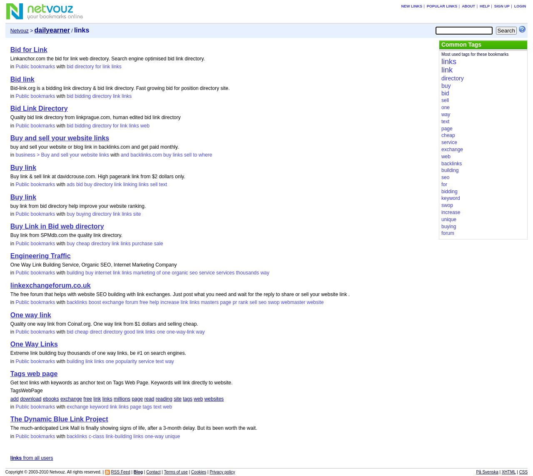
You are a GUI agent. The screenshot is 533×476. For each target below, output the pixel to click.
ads (71, 184)
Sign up (502, 6)
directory (84, 67)
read (149, 399)
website (315, 302)
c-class (96, 436)
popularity (126, 361)
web (144, 126)
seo (193, 273)
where (205, 155)
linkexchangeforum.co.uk (50, 285)
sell (188, 155)
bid (70, 67)
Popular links (442, 6)
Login (520, 6)
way (264, 273)
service (207, 273)
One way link (30, 315)
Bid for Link (28, 49)
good (129, 332)
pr (235, 302)
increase (169, 302)
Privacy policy (222, 472)
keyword (99, 407)
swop (273, 302)
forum (131, 302)
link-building (119, 436)
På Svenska (487, 472)
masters (210, 302)
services (225, 273)
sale (158, 244)
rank (243, 302)
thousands (247, 273)
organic (180, 273)
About (468, 6)
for (98, 67)
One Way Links (34, 344)
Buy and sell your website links (59, 138)
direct (96, 332)
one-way (154, 436)
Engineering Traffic (40, 255)
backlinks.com (146, 155)
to (195, 155)
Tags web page (34, 373)
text (163, 184)
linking (130, 184)
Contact (153, 472)
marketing (144, 273)
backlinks (77, 302)
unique (172, 436)
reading (164, 399)
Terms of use (176, 472)
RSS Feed (120, 472)
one (166, 273)
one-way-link (180, 332)
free (143, 302)
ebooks (51, 399)
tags (187, 399)
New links (411, 6)
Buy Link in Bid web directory (57, 226)
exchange (113, 302)
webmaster (293, 302)
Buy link (23, 167)
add (14, 399)
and (125, 155)
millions (122, 399)
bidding (83, 96)
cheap (83, 244)
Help (485, 6)
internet (103, 273)
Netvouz (19, 31)
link (106, 67)
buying (83, 214)
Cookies (198, 472)
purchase (142, 244)
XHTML (509, 472)
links (117, 67)
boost (95, 302)
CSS (523, 472)
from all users (31, 458)
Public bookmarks (35, 67)
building (75, 273)
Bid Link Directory (39, 108)
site (137, 214)
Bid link (22, 79)
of (159, 273)
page (226, 302)
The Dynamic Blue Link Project (59, 419)
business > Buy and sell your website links (62, 155)
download (30, 399)
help (154, 302)
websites (214, 399)
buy (167, 155)
